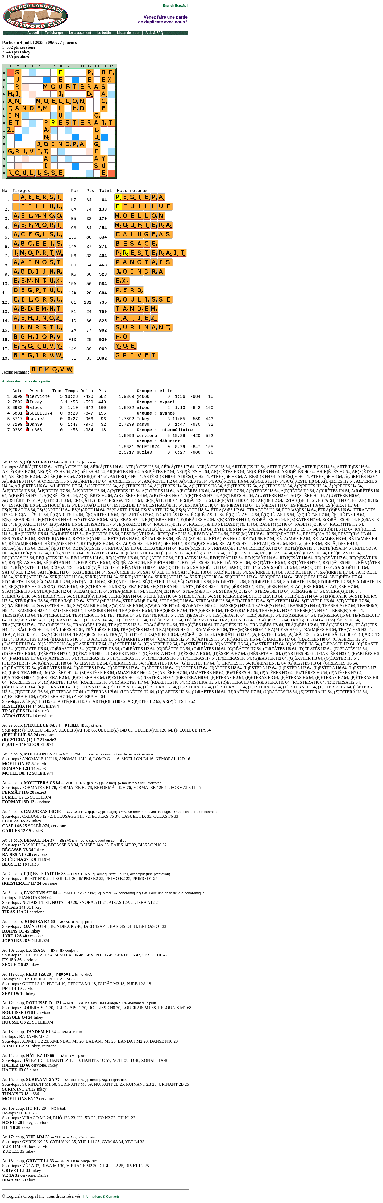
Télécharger (54, 33)
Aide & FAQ (154, 33)
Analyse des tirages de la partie (26, 381)
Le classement (80, 33)
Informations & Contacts (101, 1196)
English (168, 5)
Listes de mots (128, 33)
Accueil (33, 33)
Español (181, 5)
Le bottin (104, 33)
